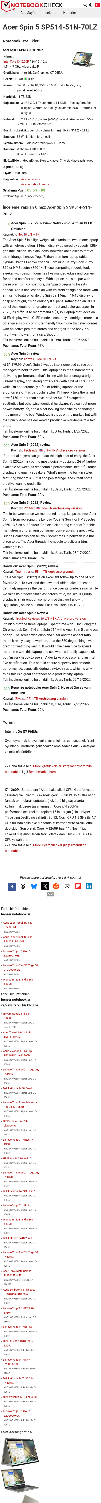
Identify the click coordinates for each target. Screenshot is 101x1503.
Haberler (69, 13)
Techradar (31, 450)
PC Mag (29, 508)
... (96, 13)
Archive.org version (70, 450)
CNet (19, 234)
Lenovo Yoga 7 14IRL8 (16, 1205)
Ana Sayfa (28, 13)
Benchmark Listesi (43, 772)
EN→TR (33, 234)
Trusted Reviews (27, 618)
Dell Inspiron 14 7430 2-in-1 (19, 1191)
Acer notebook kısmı (35, 184)
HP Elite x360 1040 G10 (17, 1158)
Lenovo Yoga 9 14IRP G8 (17, 1326)
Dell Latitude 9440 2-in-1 (17, 1238)
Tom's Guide (33, 359)
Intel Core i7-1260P (16, 61)
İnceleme (49, 13)
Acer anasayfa (30, 179)
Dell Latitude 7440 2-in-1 (17, 1088)
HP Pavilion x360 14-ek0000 (19, 1397)
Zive (18, 699)
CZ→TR (32, 699)
